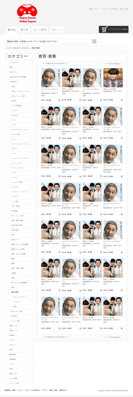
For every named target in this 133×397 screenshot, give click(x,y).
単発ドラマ (14, 330)
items (124, 29)
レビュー (20, 390)
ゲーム (13, 139)
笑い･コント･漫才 (17, 216)
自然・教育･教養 (17, 220)
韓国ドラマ (14, 373)
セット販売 (40, 29)
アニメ (13, 120)
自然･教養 (14, 230)
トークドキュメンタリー (19, 158)
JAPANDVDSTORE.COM (119, 391)
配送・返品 (124, 9)
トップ (8, 48)
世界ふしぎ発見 (67, 89)
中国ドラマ (14, 72)
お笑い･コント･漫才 (19, 96)
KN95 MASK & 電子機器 (19, 77)
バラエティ (26, 48)
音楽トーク (15, 240)
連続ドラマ (14, 326)
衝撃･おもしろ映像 (19, 249)
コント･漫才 (15, 321)
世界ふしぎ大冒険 (109, 89)
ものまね (14, 115)
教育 (12, 287)
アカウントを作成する (110, 9)
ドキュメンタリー (18, 168)
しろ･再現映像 (16, 106)
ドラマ (13, 173)
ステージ (13, 340)
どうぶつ (14, 110)
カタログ (16, 48)
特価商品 (8, 390)
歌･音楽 (15, 316)
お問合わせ (63, 390)
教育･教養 (36, 48)
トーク (15, 153)
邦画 (12, 369)
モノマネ (14, 196)
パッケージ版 (15, 383)
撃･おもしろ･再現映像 (19, 283)
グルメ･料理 (15, 134)
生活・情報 (15, 206)
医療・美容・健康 (17, 268)
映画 (12, 67)
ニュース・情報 (16, 182)
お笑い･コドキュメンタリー (21, 91)
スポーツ (14, 149)
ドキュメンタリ (16, 163)
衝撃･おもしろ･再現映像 (21, 244)
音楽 (12, 235)
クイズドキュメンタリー (19, 129)
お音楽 (13, 101)
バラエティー (15, 62)
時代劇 (13, 335)
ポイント (57, 29)
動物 (12, 259)
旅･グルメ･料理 (16, 311)
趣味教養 (13, 354)
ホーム (11, 29)
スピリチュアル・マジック (20, 144)
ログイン (97, 9)
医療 (12, 263)
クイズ (13, 125)
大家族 (13, 273)
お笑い (13, 86)
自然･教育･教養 (16, 225)
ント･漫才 (14, 201)
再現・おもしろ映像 (18, 254)
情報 (14, 278)
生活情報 (14, 211)
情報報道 (13, 359)
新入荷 (24, 29)
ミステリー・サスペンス (19, 192)
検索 (90, 9)
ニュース (14, 177)
